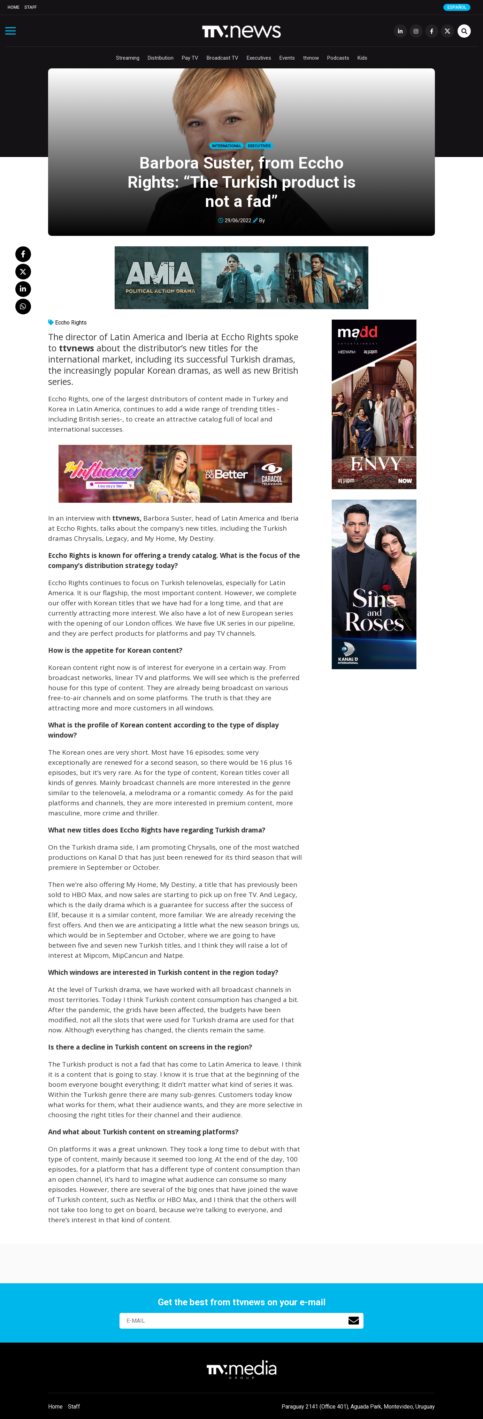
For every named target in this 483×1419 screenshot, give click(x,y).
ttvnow (311, 58)
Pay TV (190, 58)
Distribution (161, 58)
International (226, 146)
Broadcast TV (222, 58)
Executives (259, 58)
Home (14, 7)
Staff (30, 7)
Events (287, 58)
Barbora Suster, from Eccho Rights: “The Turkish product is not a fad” (242, 182)
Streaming (127, 58)
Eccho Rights (71, 322)
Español (456, 7)
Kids (362, 58)
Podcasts (338, 58)
